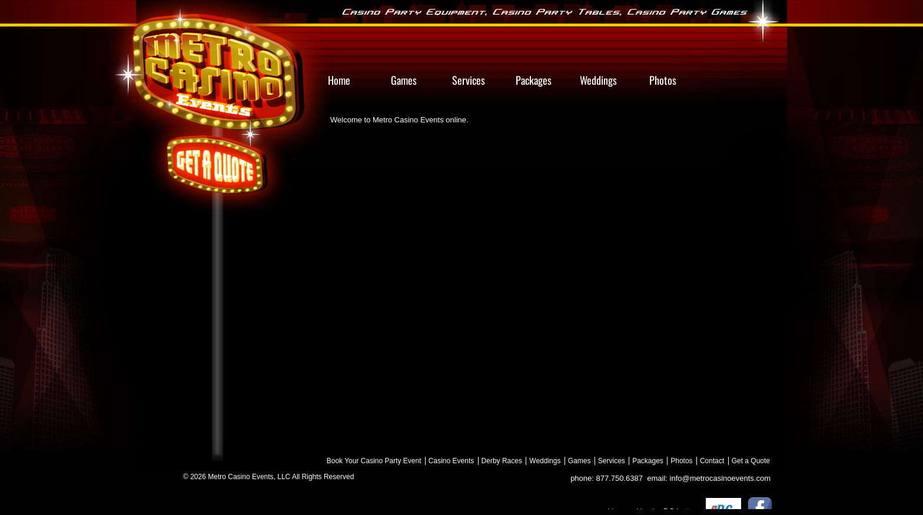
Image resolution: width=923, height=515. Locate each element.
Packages (647, 461)
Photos (681, 461)
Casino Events (451, 461)
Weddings (544, 461)
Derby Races (502, 461)
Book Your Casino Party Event (374, 461)
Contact (712, 461)
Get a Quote (751, 461)
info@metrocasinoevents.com (720, 478)
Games (579, 461)
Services (611, 461)
